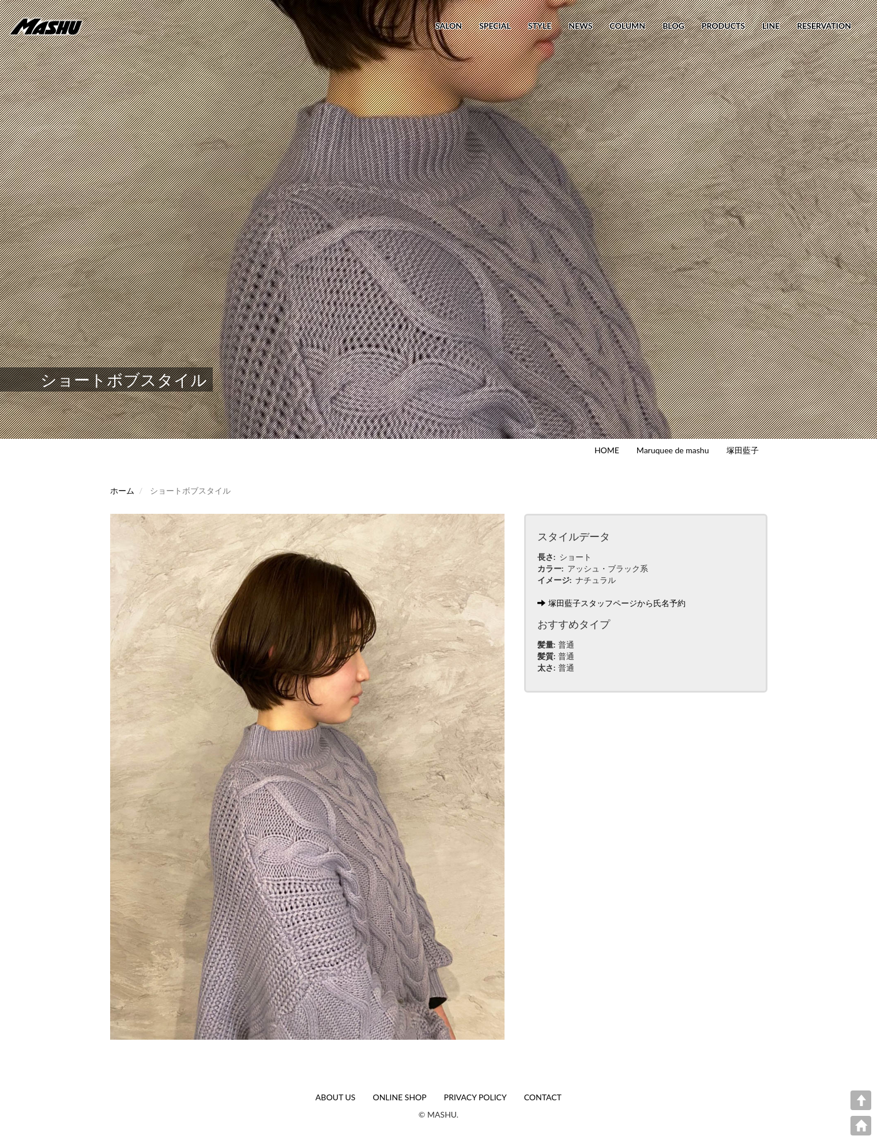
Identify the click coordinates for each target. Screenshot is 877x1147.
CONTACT (543, 1097)
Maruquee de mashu (673, 450)
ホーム (122, 490)
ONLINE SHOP (399, 1097)
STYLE (539, 26)
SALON (448, 26)
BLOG (673, 26)
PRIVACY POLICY (475, 1097)
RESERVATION (824, 26)
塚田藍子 (743, 450)
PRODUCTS (723, 26)
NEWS (580, 26)
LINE (771, 26)
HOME (606, 450)
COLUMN (627, 26)
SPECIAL (495, 26)
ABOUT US (335, 1097)
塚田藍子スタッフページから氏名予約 (611, 603)
